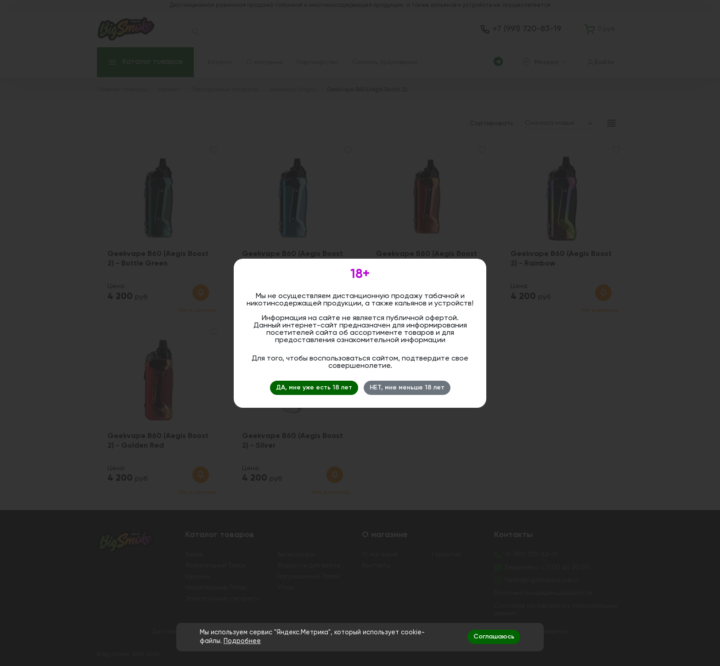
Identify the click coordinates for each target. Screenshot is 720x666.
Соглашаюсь (493, 636)
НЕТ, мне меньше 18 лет (407, 387)
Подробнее (242, 641)
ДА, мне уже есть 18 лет (314, 387)
